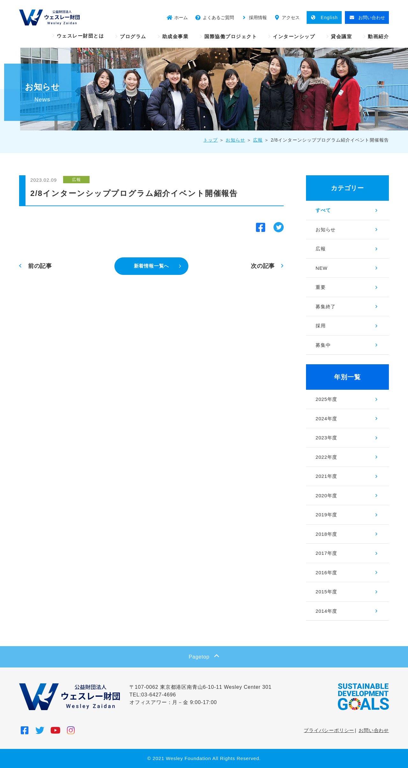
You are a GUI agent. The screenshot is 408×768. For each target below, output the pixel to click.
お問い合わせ (374, 730)
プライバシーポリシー (329, 730)
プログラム (133, 36)
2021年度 (326, 476)
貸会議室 (341, 36)
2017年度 (326, 553)
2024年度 (326, 418)
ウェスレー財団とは (80, 35)
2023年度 (326, 437)
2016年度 (326, 572)
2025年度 (326, 399)
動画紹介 (378, 36)
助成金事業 (175, 36)
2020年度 (326, 495)
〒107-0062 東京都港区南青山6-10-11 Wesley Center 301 (200, 687)
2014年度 (326, 611)
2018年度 (326, 534)
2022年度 (326, 457)
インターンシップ (294, 36)
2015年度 (326, 591)
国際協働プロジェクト (230, 36)
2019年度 (326, 514)
